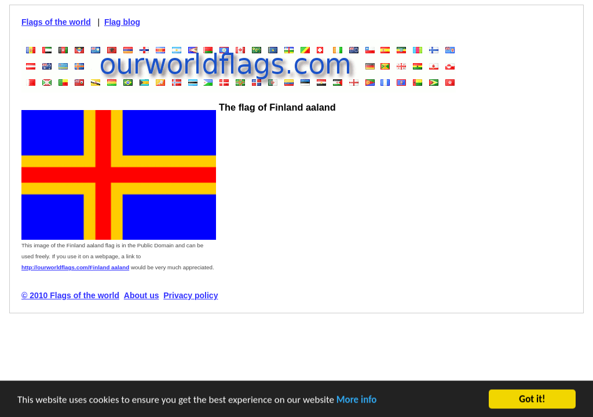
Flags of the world (56, 22)
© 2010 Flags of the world (70, 295)
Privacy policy (190, 295)
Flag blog (122, 22)
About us (141, 295)
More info (356, 400)
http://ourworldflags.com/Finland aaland (75, 267)
